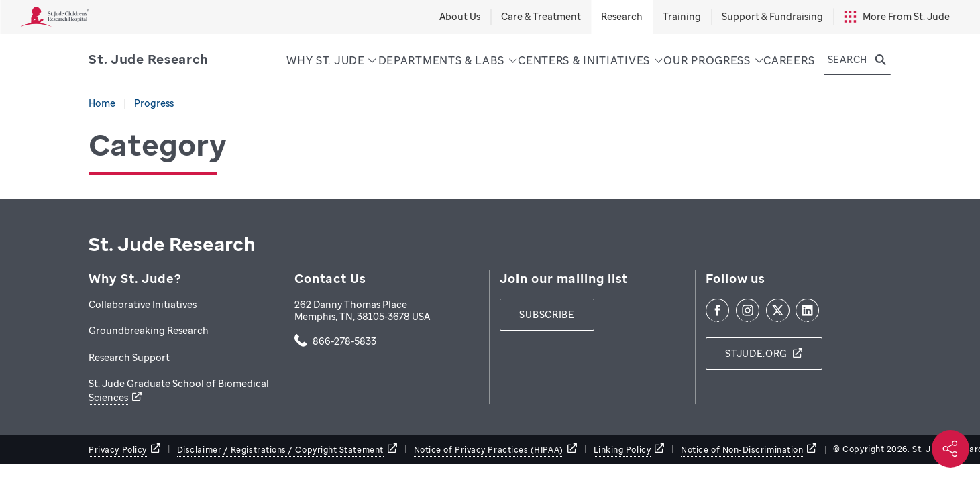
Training (682, 16)
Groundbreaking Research (149, 330)
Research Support (129, 357)
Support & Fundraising (772, 16)
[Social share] (950, 449)
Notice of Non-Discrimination (742, 449)
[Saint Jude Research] (149, 59)
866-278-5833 (344, 342)
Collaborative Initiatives (143, 304)
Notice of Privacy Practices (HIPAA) (488, 449)
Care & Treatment (541, 16)
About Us (459, 16)
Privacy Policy (118, 449)
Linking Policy (622, 449)
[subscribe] (547, 315)
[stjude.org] (764, 353)
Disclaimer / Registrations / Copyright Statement (280, 449)
